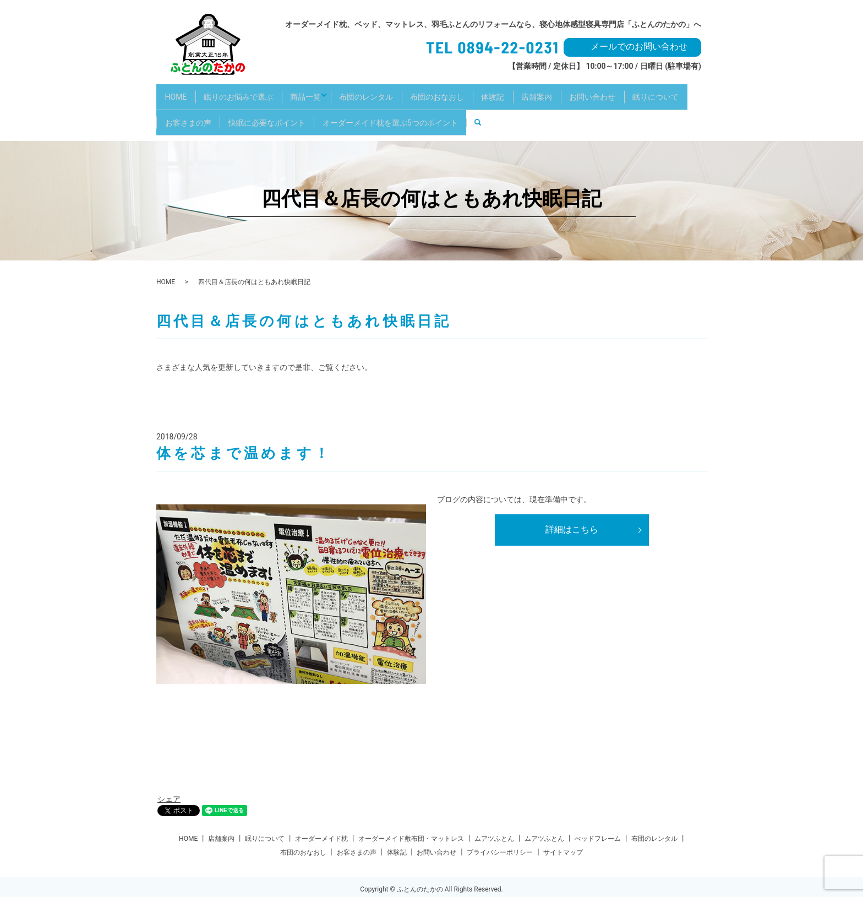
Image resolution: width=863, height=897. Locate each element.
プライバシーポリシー (500, 835)
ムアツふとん (494, 821)
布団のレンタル (390, 92)
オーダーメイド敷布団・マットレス (411, 821)
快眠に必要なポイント (345, 109)
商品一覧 (320, 92)
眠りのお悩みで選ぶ (247, 92)
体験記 (528, 92)
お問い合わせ (641, 92)
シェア (169, 782)
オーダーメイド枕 (321, 821)
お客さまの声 (260, 109)
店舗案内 (579, 92)
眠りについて (191, 109)
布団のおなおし (467, 92)
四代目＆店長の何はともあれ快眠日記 (431, 181)
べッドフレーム (598, 821)
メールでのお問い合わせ (639, 46)
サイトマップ (563, 835)
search (571, 109)
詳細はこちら (571, 512)
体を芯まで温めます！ (243, 436)
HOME (179, 92)
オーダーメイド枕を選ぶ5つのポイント (474, 109)
